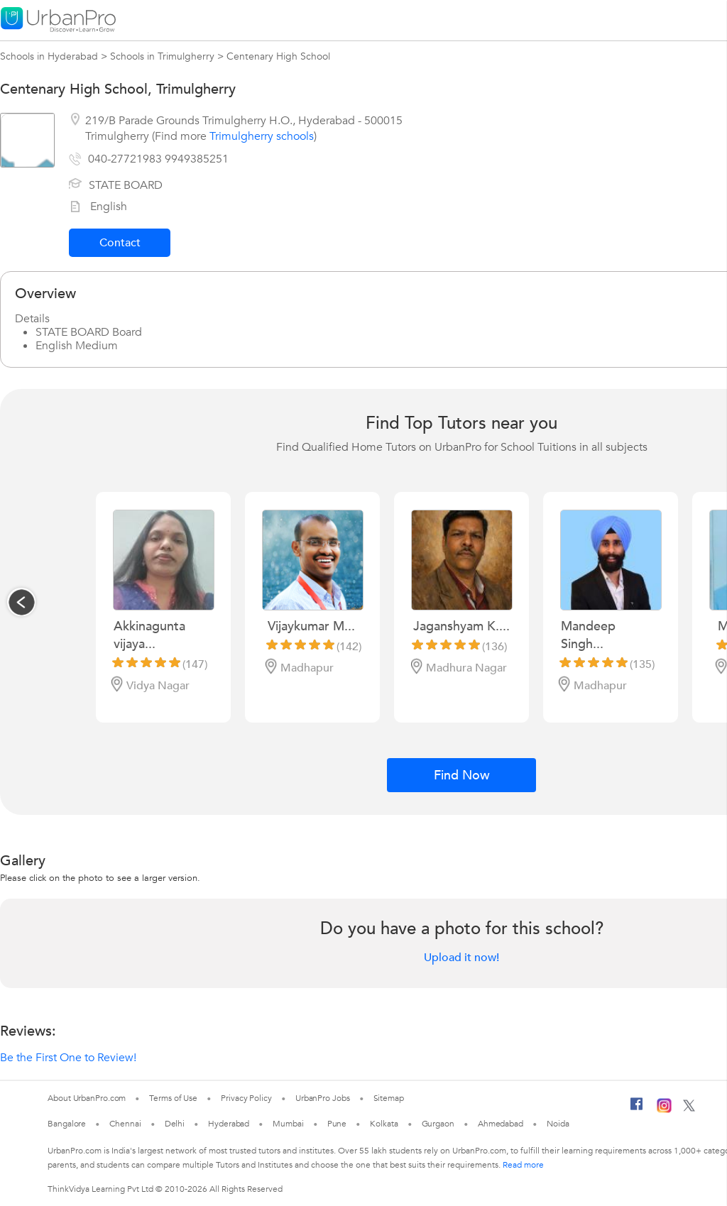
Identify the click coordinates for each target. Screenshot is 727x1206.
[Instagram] (664, 1110)
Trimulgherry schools (261, 136)
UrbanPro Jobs (322, 1098)
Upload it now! (461, 957)
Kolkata (384, 1123)
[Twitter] (689, 1108)
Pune (337, 1123)
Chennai (125, 1123)
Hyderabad (228, 1123)
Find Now (462, 775)
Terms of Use (173, 1098)
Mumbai (288, 1123)
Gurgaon (438, 1123)
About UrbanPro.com (87, 1098)
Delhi (175, 1123)
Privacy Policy (246, 1098)
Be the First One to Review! (68, 1057)
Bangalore (67, 1123)
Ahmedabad (500, 1123)
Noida (558, 1123)
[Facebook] (636, 1109)
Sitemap (388, 1098)
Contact (120, 243)
